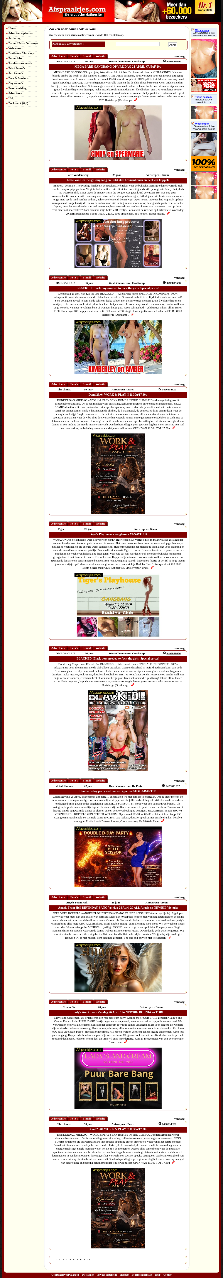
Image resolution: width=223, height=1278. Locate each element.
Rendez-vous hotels (19, 63)
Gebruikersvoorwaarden (65, 1274)
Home (11, 28)
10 (88, 1259)
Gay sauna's (14, 83)
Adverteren (14, 93)
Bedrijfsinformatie (142, 1274)
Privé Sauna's (15, 68)
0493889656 (174, 61)
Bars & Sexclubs (17, 78)
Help (10, 98)
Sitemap (124, 1274)
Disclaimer (88, 1274)
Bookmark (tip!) (17, 103)
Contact (167, 1274)
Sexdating (13, 38)
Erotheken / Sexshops (20, 53)
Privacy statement (107, 1274)
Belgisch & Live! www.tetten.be (203, 100)
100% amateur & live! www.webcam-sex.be (204, 34)
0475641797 (173, 786)
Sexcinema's (14, 73)
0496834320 (169, 389)
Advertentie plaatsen (20, 33)
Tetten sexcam (201, 97)
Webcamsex (15, 48)
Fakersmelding (16, 88)
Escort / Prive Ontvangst (22, 43)
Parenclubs (14, 58)
